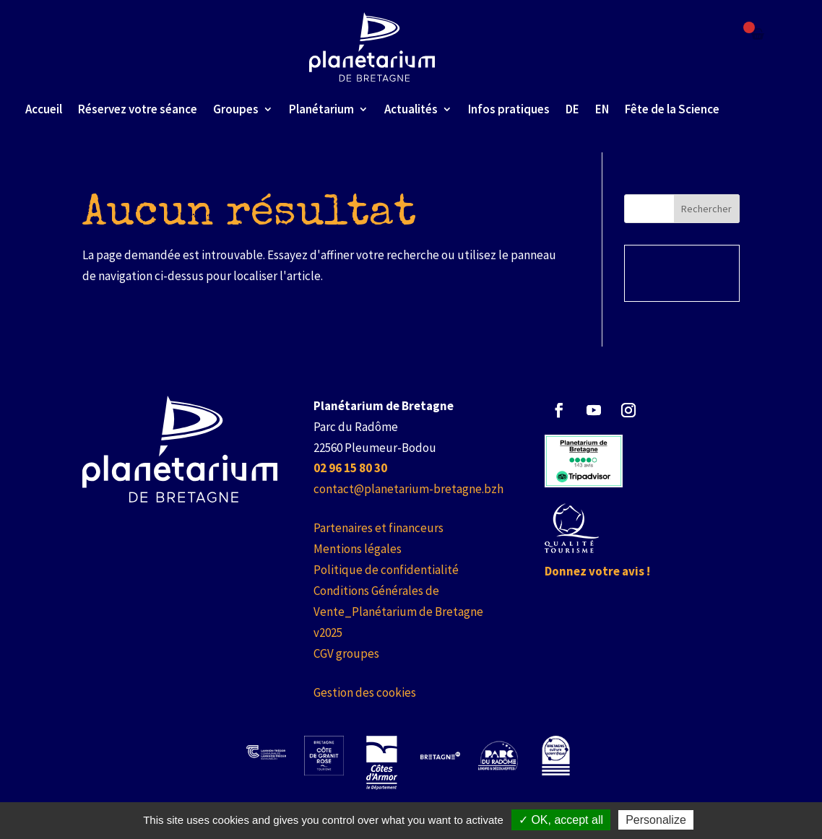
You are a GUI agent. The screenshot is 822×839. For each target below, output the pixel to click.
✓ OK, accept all (561, 820)
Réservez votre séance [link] (137, 109)
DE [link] (572, 109)
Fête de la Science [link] (672, 109)
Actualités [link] (411, 109)
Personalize (656, 820)
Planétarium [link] (321, 109)
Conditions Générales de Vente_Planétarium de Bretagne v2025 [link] (398, 611)
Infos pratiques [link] (509, 109)
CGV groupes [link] (346, 653)
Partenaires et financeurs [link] (378, 528)
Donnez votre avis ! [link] (597, 571)
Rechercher (706, 208)
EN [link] (602, 109)
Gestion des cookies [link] (364, 692)
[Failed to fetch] (758, 34)
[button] (559, 410)
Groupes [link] (236, 109)
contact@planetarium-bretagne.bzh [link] (408, 489)
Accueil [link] (43, 109)
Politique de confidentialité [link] (386, 570)
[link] (372, 47)
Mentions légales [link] (357, 549)
